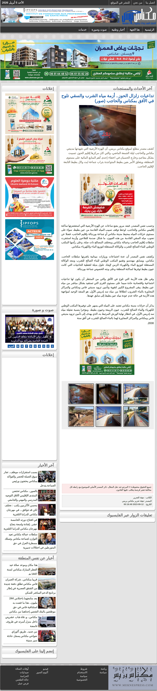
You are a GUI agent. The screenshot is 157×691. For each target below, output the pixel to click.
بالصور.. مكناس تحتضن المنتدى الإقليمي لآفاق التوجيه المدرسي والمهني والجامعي (21, 495)
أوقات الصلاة (21, 668)
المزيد (11, 346)
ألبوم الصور (42, 672)
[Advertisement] (107, 457)
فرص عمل (23, 683)
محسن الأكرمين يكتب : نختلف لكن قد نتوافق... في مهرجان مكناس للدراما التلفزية (21, 510)
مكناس (51, 480)
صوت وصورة (99, 29)
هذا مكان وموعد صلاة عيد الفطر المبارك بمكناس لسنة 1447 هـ (22, 569)
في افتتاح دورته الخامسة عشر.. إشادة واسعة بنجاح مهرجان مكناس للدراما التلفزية (20, 524)
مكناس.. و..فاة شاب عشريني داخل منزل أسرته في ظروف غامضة (21, 621)
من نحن (137, 2)
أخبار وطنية (118, 29)
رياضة (104, 668)
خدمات (82, 29)
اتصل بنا (150, 2)
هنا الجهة (135, 29)
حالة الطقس (22, 679)
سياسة (103, 672)
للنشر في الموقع (120, 2)
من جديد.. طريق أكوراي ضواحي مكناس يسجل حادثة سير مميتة (22, 636)
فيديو (45, 668)
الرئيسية (149, 29)
